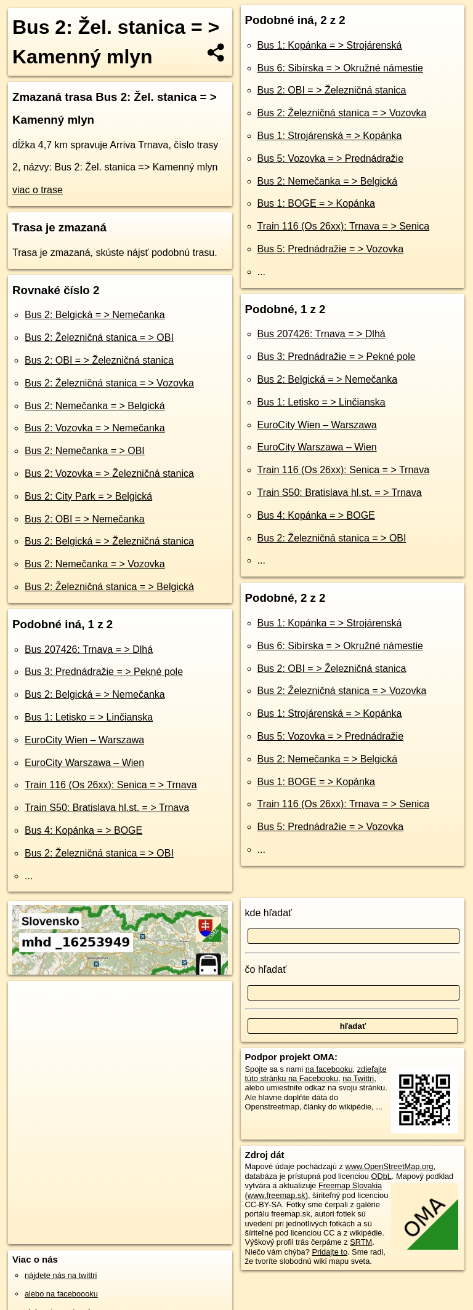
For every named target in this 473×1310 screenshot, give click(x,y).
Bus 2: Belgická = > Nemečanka (95, 315)
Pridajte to (329, 1251)
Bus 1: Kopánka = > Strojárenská (329, 45)
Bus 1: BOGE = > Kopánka (316, 203)
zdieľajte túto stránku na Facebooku (316, 1073)
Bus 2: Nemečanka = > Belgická (95, 406)
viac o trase (37, 190)
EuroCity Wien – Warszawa (84, 740)
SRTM (361, 1242)
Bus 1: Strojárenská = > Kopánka (329, 135)
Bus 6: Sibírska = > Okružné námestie (340, 68)
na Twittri (358, 1078)
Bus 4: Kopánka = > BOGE (83, 830)
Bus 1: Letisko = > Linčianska (89, 717)
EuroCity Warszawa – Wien (84, 762)
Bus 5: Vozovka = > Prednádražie (330, 158)
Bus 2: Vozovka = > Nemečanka (95, 428)
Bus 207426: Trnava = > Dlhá (89, 649)
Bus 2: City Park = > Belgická (88, 496)
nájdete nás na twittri (61, 1275)
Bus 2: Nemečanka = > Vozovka (95, 564)
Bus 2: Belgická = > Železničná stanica (109, 541)
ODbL (381, 1176)
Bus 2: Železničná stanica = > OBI (99, 337)
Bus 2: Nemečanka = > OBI (85, 450)
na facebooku (329, 1069)
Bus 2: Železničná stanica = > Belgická (109, 586)
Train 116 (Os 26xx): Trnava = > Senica (343, 226)
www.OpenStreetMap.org (389, 1166)
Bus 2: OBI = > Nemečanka (85, 519)
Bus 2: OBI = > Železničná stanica (99, 360)
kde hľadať (269, 913)
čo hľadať (266, 969)
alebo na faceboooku (61, 1293)
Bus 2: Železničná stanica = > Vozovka (109, 383)
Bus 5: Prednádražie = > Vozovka (330, 249)
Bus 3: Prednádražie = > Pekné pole (104, 671)
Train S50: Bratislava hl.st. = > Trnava (107, 807)
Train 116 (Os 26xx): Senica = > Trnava (111, 785)
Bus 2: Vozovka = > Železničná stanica (109, 473)
